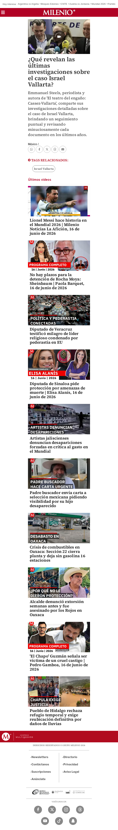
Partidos (112, 4)
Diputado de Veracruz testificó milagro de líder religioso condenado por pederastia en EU (54, 335)
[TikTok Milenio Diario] (59, 821)
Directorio (70, 757)
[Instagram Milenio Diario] (66, 810)
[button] (3, 13)
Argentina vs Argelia (28, 4)
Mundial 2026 (99, 4)
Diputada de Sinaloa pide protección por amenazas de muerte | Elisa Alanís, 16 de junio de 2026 (57, 390)
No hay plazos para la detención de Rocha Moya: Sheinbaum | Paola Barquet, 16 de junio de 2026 (57, 281)
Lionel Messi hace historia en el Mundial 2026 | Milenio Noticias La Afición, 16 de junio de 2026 (58, 226)
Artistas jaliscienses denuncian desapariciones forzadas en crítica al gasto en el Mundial (59, 444)
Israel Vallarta (44, 169)
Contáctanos (40, 764)
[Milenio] (59, 12)
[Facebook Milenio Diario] (38, 810)
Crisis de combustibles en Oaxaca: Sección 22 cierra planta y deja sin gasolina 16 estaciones (57, 553)
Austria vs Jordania (79, 4)
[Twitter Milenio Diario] (52, 810)
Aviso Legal (71, 771)
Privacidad (70, 764)
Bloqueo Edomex (50, 4)
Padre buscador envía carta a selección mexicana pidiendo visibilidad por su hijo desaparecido (58, 499)
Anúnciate (38, 779)
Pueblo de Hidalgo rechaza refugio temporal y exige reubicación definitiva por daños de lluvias (56, 717)
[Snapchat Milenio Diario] (73, 821)
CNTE (64, 4)
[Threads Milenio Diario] (80, 810)
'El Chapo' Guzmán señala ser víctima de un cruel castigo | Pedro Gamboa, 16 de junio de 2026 (59, 662)
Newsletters (39, 757)
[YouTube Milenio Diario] (45, 821)
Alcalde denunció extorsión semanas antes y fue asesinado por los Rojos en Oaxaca (57, 608)
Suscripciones (41, 771)
